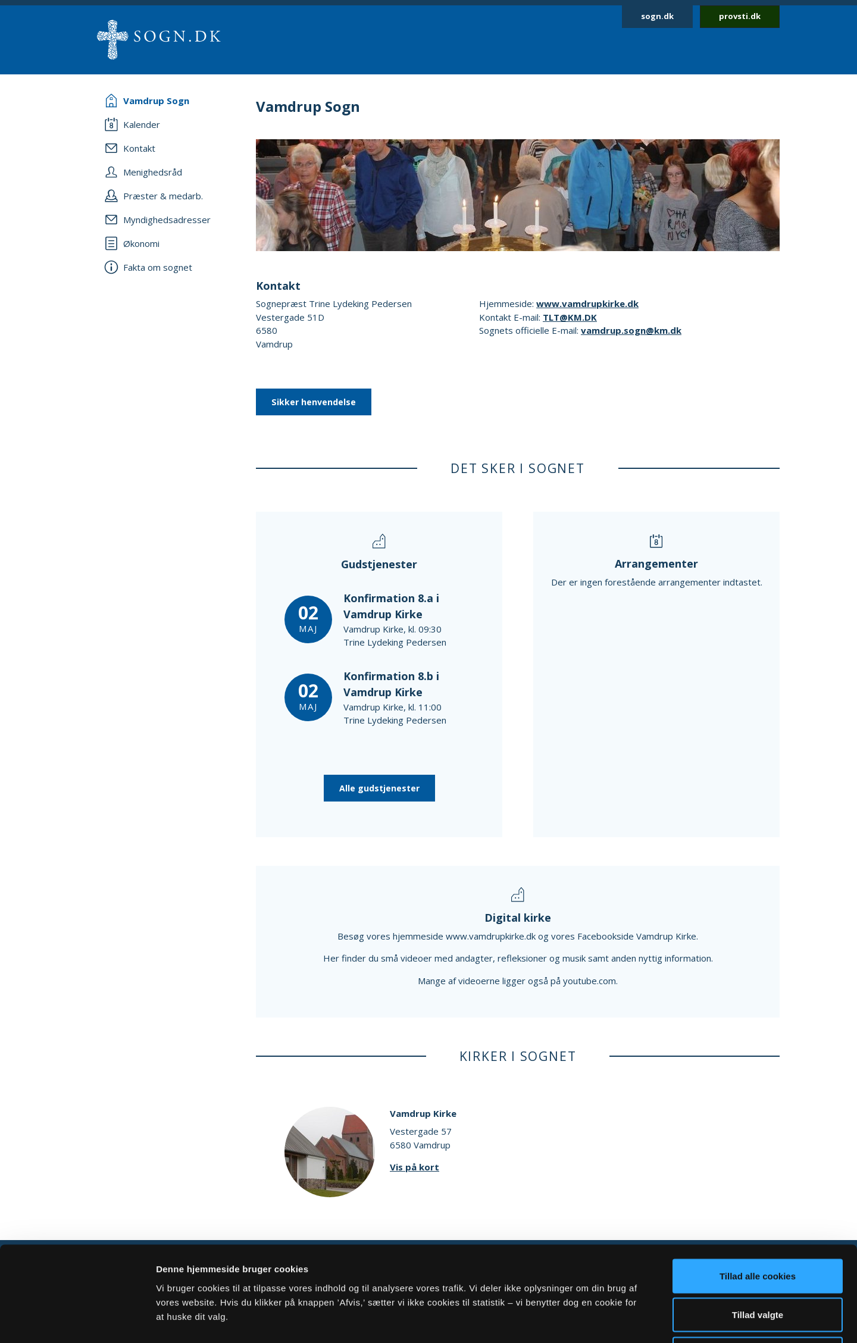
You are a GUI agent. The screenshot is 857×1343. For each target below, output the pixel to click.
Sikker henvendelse (313, 402)
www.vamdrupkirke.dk (587, 303)
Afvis (758, 1265)
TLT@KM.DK (570, 317)
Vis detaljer (619, 1319)
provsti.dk (740, 16)
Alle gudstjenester (379, 788)
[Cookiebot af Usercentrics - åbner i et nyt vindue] (77, 1320)
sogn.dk (657, 16)
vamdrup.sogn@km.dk (631, 330)
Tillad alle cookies (758, 1187)
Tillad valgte (757, 1226)
